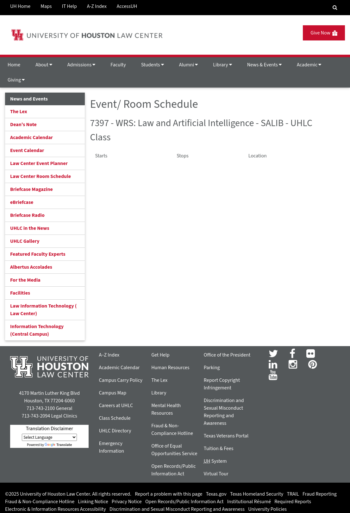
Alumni (188, 64)
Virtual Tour (216, 473)
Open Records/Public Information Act (184, 501)
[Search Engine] (335, 7)
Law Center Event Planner (39, 163)
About (43, 64)
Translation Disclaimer (49, 428)
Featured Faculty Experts (38, 254)
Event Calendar (27, 150)
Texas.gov (216, 494)
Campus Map (112, 392)
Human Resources (170, 367)
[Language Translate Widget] (49, 437)
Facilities (20, 293)
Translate (58, 445)
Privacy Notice (127, 501)
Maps (46, 6)
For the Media (25, 280)
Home (14, 64)
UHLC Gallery (25, 241)
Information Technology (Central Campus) (37, 330)
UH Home (20, 6)
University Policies (267, 509)
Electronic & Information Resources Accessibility (55, 509)
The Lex (18, 111)
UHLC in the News (29, 228)
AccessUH (127, 6)
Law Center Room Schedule (40, 176)
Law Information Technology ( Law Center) (43, 309)
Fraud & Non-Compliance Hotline (39, 501)
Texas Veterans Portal (226, 435)
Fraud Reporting (320, 494)
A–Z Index (109, 354)
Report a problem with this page (168, 494)
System (215, 461)
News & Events (264, 64)
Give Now (323, 32)
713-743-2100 (41, 408)
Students (152, 64)
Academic (309, 64)
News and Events (29, 98)
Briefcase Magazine (31, 189)
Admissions (81, 64)
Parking (212, 367)
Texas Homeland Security (256, 494)
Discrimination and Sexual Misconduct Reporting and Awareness (177, 509)
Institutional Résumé (249, 501)
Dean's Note (23, 124)
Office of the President (227, 354)
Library (222, 64)
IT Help (69, 6)
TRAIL (293, 494)
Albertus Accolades (31, 267)
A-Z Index (97, 6)
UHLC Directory (115, 430)
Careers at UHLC (116, 405)
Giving (16, 79)
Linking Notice (93, 501)
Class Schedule (114, 418)
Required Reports (292, 501)
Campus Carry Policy (120, 380)
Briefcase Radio (27, 215)
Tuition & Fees (219, 448)
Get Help (160, 354)
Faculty (118, 64)
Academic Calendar (31, 137)
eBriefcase (21, 202)
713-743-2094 (36, 415)
